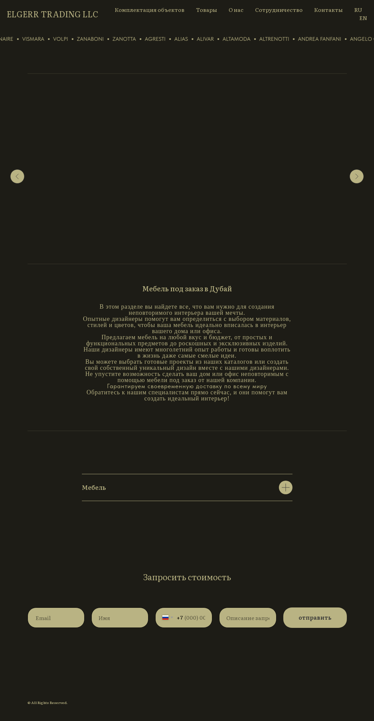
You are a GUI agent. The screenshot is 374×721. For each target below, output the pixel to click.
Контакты (328, 9)
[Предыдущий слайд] (17, 176)
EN (363, 18)
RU (358, 9)
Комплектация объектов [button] (149, 9)
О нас (236, 9)
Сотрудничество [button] (279, 9)
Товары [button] (206, 9)
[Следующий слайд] (357, 176)
